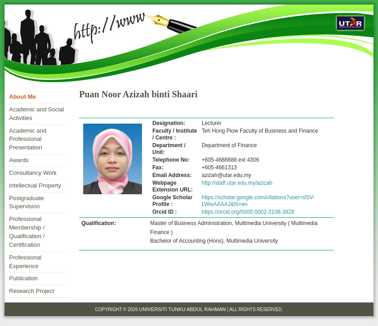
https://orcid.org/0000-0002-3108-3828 (248, 212)
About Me (22, 96)
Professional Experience (25, 261)
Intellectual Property (35, 185)
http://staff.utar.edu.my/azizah (237, 183)
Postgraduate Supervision (26, 202)
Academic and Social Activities (36, 113)
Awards (18, 160)
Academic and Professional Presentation (27, 139)
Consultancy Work (33, 172)
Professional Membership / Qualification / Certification (27, 232)
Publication (23, 278)
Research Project (31, 291)
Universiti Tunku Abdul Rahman (183, 309)
